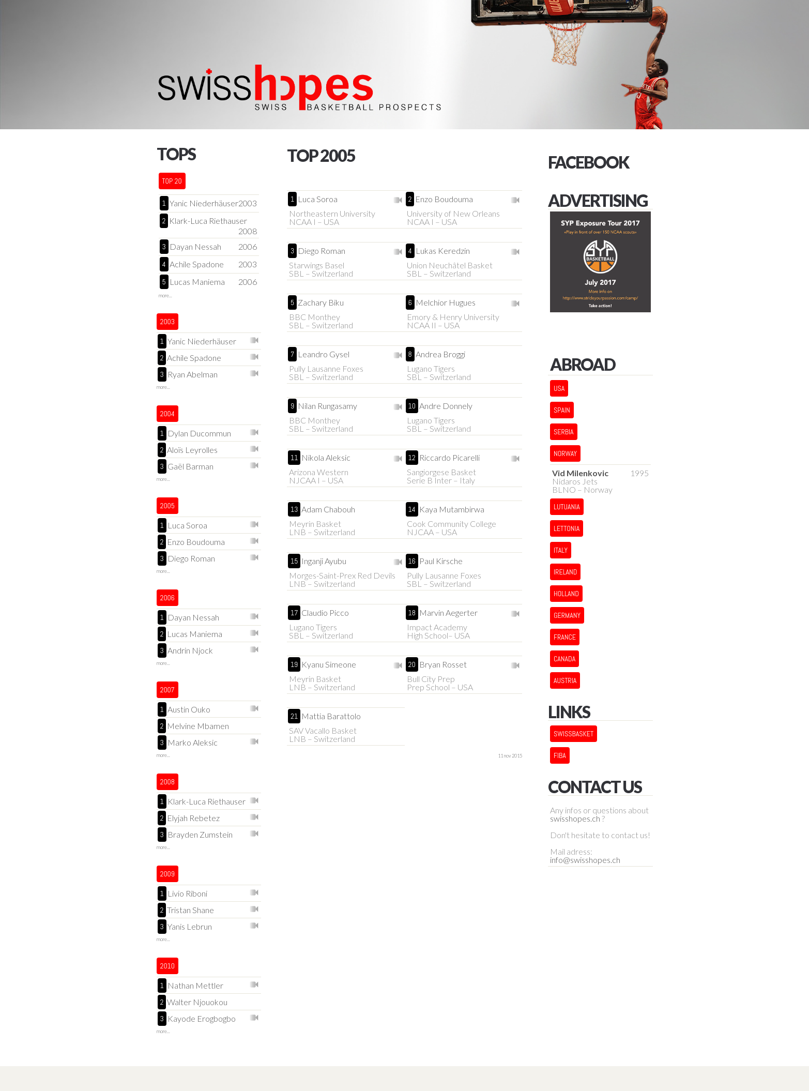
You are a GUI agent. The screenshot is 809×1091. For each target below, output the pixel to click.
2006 (247, 247)
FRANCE (565, 637)
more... (165, 295)
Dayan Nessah (195, 247)
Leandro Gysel (323, 354)
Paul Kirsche (441, 561)
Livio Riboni (187, 893)
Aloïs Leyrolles (192, 450)
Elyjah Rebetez (193, 818)
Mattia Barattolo (331, 716)
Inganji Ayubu (323, 561)
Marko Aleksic (192, 742)
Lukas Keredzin (443, 251)
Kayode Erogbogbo (201, 1018)
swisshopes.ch (575, 818)
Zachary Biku (321, 302)
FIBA (560, 755)
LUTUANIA (567, 506)
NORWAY (565, 453)
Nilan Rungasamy (327, 406)
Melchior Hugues (446, 302)
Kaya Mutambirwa (451, 509)
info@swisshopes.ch (585, 860)
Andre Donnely (445, 406)
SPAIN (562, 410)
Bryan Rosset (443, 664)
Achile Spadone (197, 264)
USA (559, 388)
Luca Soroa (187, 525)
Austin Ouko (188, 709)
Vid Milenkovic (580, 473)
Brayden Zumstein (200, 834)
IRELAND (565, 572)
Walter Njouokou (197, 1002)
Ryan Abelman (192, 374)
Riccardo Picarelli (449, 457)
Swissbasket (573, 733)
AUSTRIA (565, 680)
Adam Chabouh (328, 509)
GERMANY (567, 615)
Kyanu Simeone (328, 664)
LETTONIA (566, 528)
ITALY (561, 550)
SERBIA (564, 431)
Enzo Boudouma (196, 542)
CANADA (564, 658)
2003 (247, 203)
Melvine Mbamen (198, 726)
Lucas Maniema (197, 282)
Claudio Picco (325, 613)
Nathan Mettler (195, 985)
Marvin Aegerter (448, 613)
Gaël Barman (190, 466)
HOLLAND (566, 593)
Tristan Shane (190, 910)
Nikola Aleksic (325, 457)
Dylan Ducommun (199, 433)
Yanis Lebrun (189, 926)
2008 (247, 231)
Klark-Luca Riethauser (208, 221)
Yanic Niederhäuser (204, 203)
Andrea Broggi (440, 354)
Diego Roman (191, 558)
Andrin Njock (190, 650)
